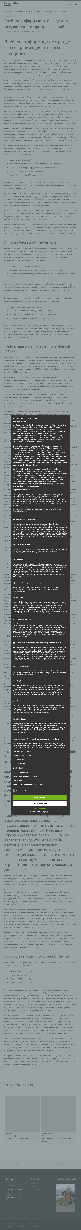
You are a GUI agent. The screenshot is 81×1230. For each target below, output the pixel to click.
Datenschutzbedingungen (39, 812)
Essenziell (20, 790)
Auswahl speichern (39, 803)
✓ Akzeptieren (39, 797)
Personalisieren (40, 808)
